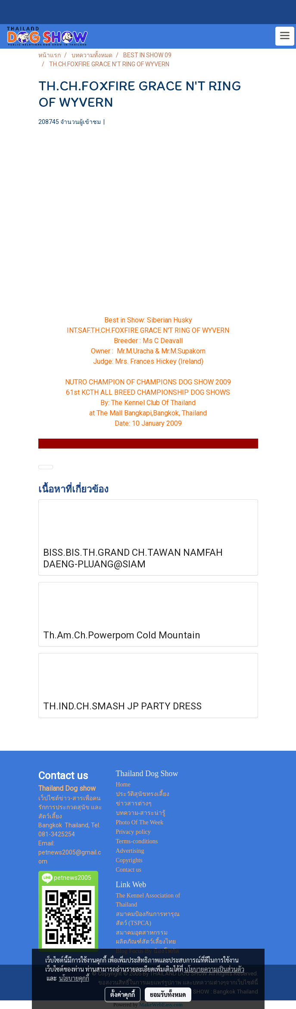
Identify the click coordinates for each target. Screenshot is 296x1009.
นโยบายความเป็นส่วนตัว (214, 969)
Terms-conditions (137, 841)
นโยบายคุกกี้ (74, 978)
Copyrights (129, 860)
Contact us (129, 870)
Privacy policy (133, 832)
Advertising (130, 851)
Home (123, 784)
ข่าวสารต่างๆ (134, 803)
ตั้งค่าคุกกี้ (122, 994)
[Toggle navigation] (284, 36)
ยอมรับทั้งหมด (168, 994)
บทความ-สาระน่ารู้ (141, 813)
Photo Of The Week (140, 822)
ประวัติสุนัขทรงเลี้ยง (142, 794)
